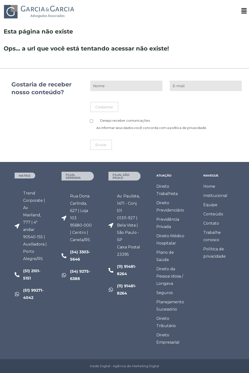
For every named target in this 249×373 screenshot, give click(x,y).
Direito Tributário (166, 322)
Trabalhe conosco (212, 236)
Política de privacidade (214, 253)
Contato (211, 223)
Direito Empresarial (167, 339)
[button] (244, 12)
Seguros (164, 292)
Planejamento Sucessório (170, 306)
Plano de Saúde (165, 256)
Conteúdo (213, 214)
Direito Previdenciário (170, 206)
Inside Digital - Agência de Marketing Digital (124, 366)
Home (209, 186)
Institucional (215, 195)
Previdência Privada (167, 223)
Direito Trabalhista (167, 190)
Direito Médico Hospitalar (170, 240)
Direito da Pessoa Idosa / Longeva (169, 276)
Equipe (210, 205)
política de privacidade (188, 128)
